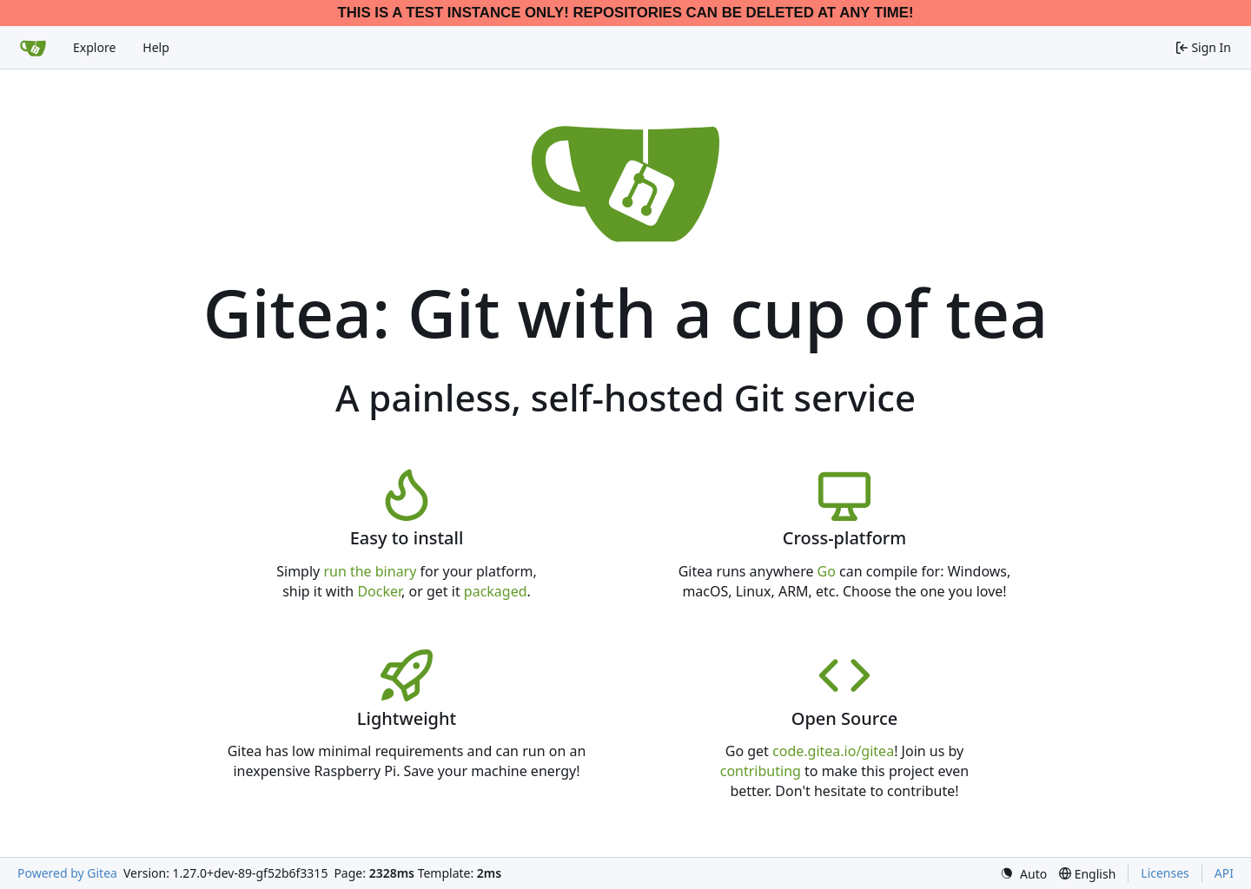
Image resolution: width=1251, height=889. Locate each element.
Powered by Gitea (67, 873)
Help (155, 47)
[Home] (33, 47)
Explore (94, 47)
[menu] (1023, 874)
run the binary (369, 571)
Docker (379, 591)
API (1224, 873)
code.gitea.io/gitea (833, 751)
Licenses (1165, 873)
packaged (495, 591)
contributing (760, 770)
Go (826, 571)
